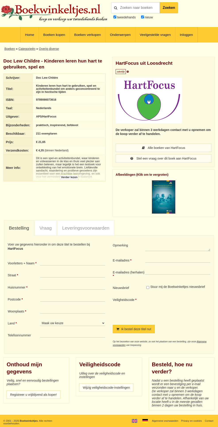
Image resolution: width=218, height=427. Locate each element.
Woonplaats (16, 311)
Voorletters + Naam (21, 263)
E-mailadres (121, 260)
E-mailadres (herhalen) (128, 272)
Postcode (14, 299)
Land (11, 323)
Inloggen (186, 35)
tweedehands (126, 17)
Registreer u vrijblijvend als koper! (33, 394)
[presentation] (182, 307)
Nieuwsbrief (121, 288)
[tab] (19, 228)
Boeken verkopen (87, 35)
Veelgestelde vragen (155, 35)
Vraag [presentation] (46, 227)
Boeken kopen (54, 35)
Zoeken (169, 8)
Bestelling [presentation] (19, 227)
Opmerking (120, 245)
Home (29, 35)
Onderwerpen (120, 35)
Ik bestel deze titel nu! (133, 329)
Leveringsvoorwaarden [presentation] (85, 227)
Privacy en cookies (191, 420)
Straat (12, 275)
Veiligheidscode (123, 300)
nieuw (148, 17)
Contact (209, 420)
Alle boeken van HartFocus (163, 148)
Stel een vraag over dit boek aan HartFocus (163, 158)
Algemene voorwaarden (165, 420)
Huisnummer (16, 287)
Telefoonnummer (19, 335)
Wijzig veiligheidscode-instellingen (106, 387)
